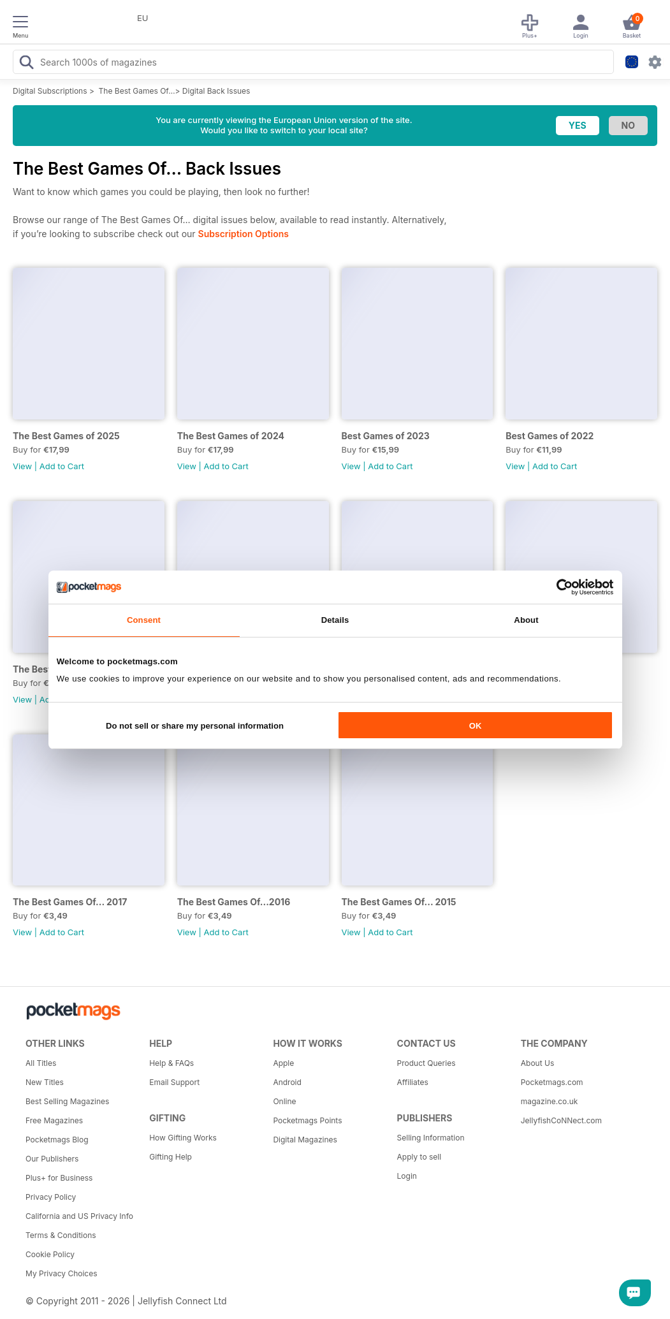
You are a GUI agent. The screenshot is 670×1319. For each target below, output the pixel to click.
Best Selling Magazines (67, 1101)
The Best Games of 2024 (230, 435)
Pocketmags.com (552, 1082)
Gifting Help (170, 1157)
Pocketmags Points (307, 1120)
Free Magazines (54, 1120)
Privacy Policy (50, 1197)
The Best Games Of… (137, 91)
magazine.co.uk (549, 1101)
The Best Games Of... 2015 (399, 901)
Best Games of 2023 (386, 435)
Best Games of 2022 (550, 435)
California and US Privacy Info (79, 1216)
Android (287, 1082)
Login (407, 1176)
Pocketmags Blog (57, 1139)
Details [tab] (335, 620)
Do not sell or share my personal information (195, 726)
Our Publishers (51, 1158)
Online (284, 1101)
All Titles (40, 1063)
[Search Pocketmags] (26, 63)
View (22, 466)
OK (475, 726)
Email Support (174, 1082)
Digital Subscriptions (50, 91)
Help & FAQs (171, 1063)
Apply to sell (419, 1157)
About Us (537, 1063)
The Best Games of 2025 (66, 435)
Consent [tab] (144, 620)
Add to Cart (62, 466)
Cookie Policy (50, 1254)
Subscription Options (243, 233)
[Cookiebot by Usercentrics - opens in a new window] (557, 587)
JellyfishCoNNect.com (561, 1120)
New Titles (44, 1082)
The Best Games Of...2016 (234, 901)
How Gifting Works (183, 1137)
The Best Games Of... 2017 (70, 901)
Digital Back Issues (216, 91)
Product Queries (426, 1063)
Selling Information (431, 1137)
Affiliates (412, 1082)
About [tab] (526, 620)
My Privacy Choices (61, 1273)
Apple (283, 1063)
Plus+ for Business (58, 1178)
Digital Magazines (305, 1139)
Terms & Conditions (60, 1235)
